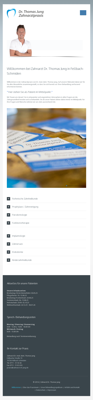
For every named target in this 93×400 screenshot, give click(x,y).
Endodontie (15, 252)
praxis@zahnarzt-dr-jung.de (17, 368)
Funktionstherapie (18, 223)
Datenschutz (40, 390)
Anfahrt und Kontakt (72, 387)
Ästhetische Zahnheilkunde (22, 198)
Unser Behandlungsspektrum (52, 387)
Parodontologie (17, 215)
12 (82, 185)
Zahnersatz (15, 244)
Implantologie (16, 236)
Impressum (51, 390)
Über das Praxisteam (31, 387)
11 (81, 185)
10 (79, 185)
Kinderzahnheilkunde (19, 260)
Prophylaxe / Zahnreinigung (22, 206)
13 (84, 185)
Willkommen (16, 387)
